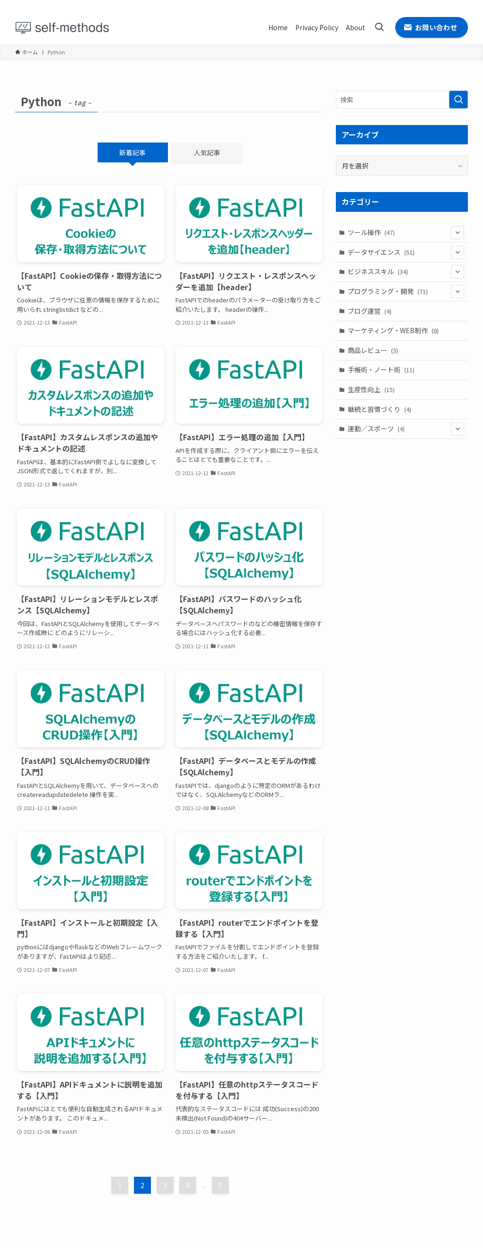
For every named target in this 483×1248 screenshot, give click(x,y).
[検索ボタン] (379, 27)
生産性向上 (371, 389)
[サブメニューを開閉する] (457, 232)
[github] (437, 5)
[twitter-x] (425, 5)
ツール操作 (406, 232)
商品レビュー (373, 350)
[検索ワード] (402, 100)
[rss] (449, 5)
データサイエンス (406, 252)
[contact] (462, 5)
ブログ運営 (369, 311)
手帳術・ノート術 (381, 369)
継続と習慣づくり (379, 409)
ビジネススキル (406, 271)
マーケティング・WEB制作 (393, 330)
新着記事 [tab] (132, 152)
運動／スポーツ (406, 429)
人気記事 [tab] (207, 152)
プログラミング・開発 (406, 291)
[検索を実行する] (458, 100)
